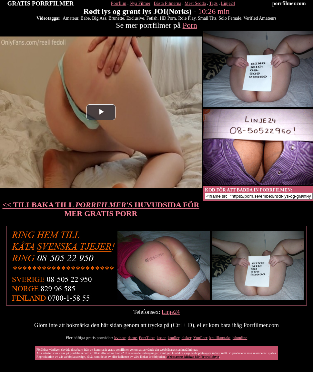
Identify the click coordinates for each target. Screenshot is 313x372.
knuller (173, 337)
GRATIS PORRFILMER (40, 3)
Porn (190, 25)
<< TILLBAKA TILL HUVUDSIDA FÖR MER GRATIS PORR (101, 209)
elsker (187, 337)
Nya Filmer (140, 3)
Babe (85, 18)
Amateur (70, 18)
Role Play (187, 18)
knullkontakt (220, 337)
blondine (240, 337)
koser (161, 337)
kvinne (120, 337)
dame (132, 337)
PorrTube (147, 337)
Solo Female (229, 18)
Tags (213, 3)
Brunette (116, 18)
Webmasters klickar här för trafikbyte (193, 356)
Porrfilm (118, 3)
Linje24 (228, 3)
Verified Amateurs (259, 18)
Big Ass (99, 18)
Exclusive (135, 18)
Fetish (151, 18)
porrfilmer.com (289, 3)
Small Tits (207, 18)
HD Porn (168, 18)
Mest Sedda (195, 3)
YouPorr (200, 337)
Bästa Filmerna (167, 3)
